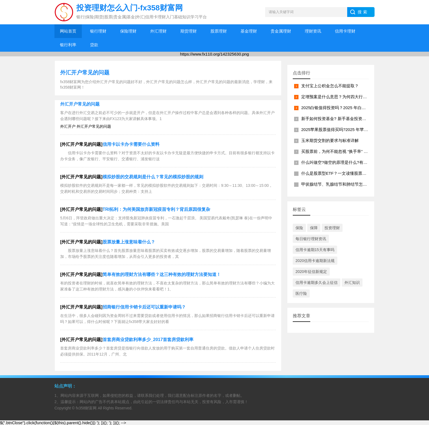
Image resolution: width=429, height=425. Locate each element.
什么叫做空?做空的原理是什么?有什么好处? (341, 162)
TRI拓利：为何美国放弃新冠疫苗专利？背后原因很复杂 (156, 209)
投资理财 (332, 228)
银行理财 (98, 31)
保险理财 (128, 31)
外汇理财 (158, 31)
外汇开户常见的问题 (84, 72)
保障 (314, 228)
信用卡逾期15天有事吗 (314, 250)
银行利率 (68, 44)
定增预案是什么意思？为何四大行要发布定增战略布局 (350, 96)
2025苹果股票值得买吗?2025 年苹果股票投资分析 (347, 129)
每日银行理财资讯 (310, 239)
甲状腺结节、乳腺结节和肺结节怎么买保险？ (342, 184)
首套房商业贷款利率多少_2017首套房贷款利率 (148, 339)
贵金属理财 (281, 31)
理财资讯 (313, 31)
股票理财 (218, 31)
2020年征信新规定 (311, 271)
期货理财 (188, 31)
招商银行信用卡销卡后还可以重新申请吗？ (144, 307)
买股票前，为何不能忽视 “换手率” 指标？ (338, 151)
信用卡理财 (345, 31)
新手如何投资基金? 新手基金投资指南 (335, 118)
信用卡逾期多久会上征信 (316, 282)
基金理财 (248, 31)
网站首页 (68, 31)
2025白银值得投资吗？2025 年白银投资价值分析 (345, 107)
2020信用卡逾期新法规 (315, 260)
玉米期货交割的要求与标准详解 (330, 140)
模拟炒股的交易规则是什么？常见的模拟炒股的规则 (153, 176)
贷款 (94, 44)
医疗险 (301, 293)
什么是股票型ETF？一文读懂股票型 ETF (338, 173)
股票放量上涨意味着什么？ (129, 242)
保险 (299, 228)
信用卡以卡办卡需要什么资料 (131, 144)
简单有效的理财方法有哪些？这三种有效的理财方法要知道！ (162, 274)
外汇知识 (352, 282)
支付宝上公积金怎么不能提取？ (330, 85)
